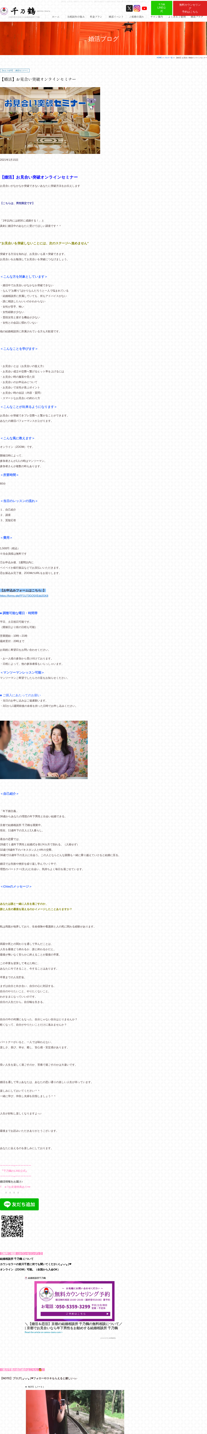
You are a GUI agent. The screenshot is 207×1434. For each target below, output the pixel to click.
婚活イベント (116, 16)
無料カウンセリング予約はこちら (190, 8)
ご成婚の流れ (136, 16)
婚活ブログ (197, 16)
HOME (159, 58)
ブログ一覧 (168, 58)
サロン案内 (156, 16)
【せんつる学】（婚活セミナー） (15, 70)
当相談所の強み (76, 16)
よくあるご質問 (177, 16)
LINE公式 (161, 8)
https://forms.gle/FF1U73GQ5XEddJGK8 (24, 595)
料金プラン (96, 16)
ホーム (55, 16)
